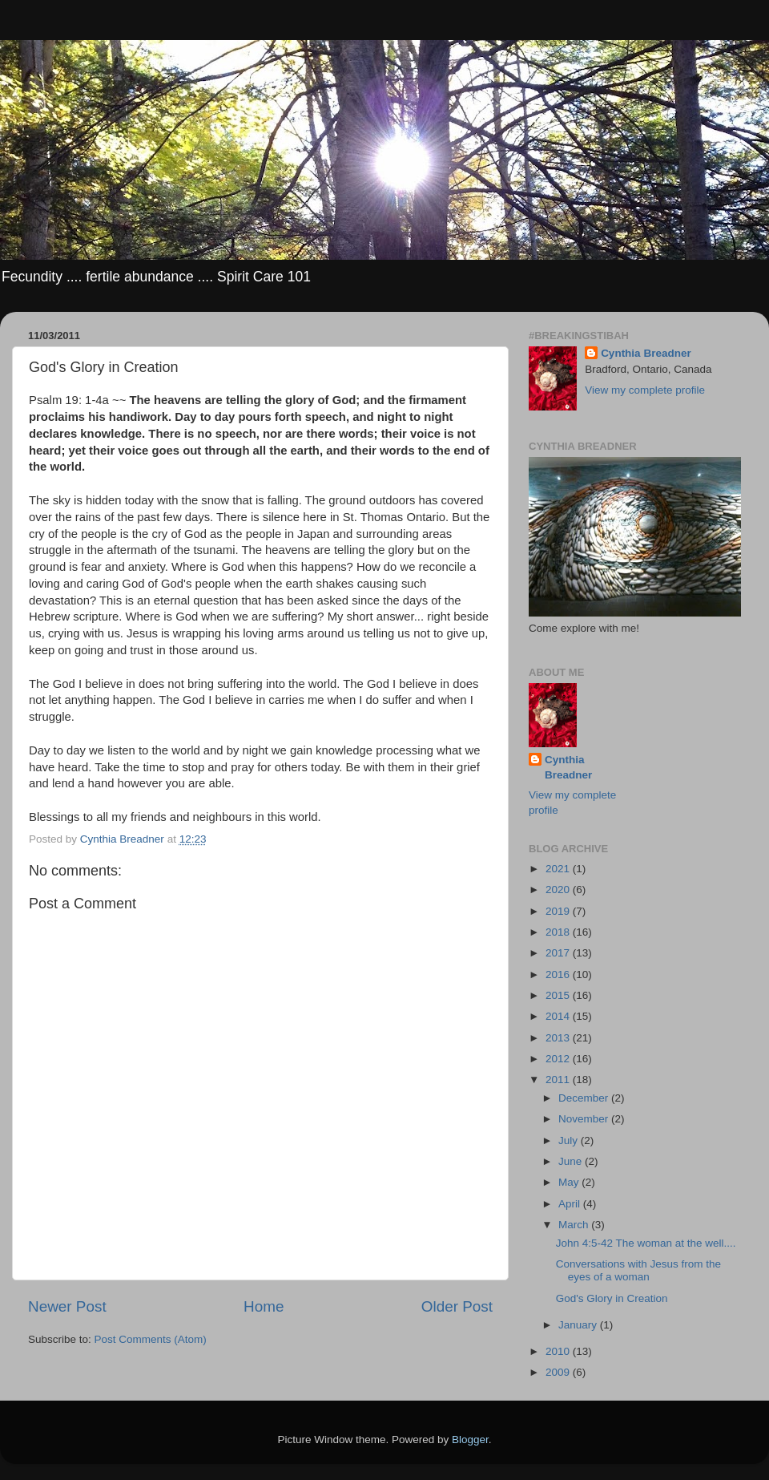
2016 (559, 974)
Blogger (470, 1439)
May (570, 1182)
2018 (559, 932)
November (584, 1119)
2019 (559, 911)
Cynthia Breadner (646, 353)
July (569, 1140)
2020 (559, 890)
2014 (559, 1016)
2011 (559, 1080)
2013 (559, 1038)
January (579, 1325)
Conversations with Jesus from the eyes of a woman (638, 1270)
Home (264, 1306)
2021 (559, 869)
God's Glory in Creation (612, 1298)
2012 (559, 1059)
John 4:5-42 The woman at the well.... (646, 1243)
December (584, 1098)
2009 (559, 1372)
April (570, 1204)
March (574, 1225)
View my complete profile (645, 390)
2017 (559, 953)
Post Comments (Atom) (151, 1339)
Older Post (457, 1306)
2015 (559, 995)
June (571, 1161)
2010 (559, 1351)
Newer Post (67, 1306)
